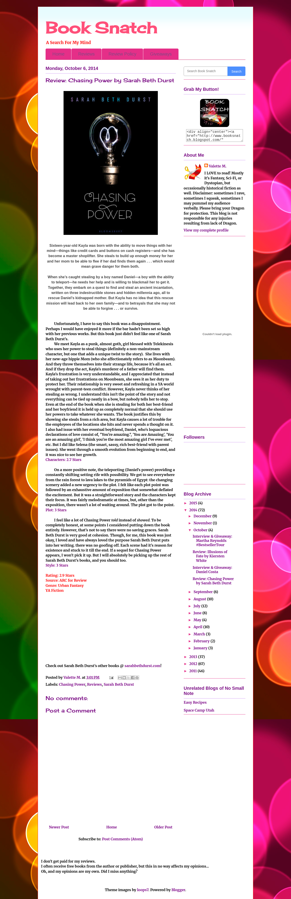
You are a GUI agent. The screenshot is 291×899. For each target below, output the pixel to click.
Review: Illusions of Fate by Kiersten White (210, 556)
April (198, 627)
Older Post (163, 827)
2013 (193, 656)
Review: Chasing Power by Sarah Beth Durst (213, 580)
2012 (193, 663)
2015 (193, 503)
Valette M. (218, 166)
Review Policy (122, 53)
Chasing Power (72, 684)
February (202, 641)
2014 (193, 510)
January (201, 648)
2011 (193, 671)
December (203, 516)
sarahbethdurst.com (143, 665)
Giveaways (161, 53)
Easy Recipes (195, 702)
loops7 (142, 890)
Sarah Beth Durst (119, 684)
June (198, 613)
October (201, 530)
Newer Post (59, 827)
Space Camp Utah (199, 710)
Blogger (178, 890)
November (203, 523)
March (200, 634)
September (204, 592)
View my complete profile (206, 230)
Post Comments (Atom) (122, 839)
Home (58, 53)
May (198, 620)
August (200, 599)
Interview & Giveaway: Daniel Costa (212, 569)
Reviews (86, 53)
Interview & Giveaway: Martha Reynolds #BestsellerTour (212, 540)
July (197, 606)
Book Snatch (101, 27)
